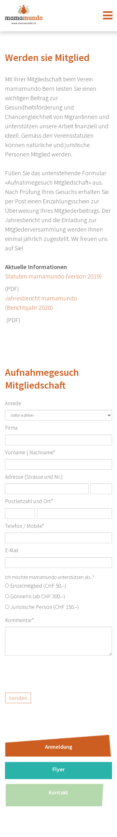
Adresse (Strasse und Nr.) (33, 476)
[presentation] (52, 674)
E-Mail (11, 550)
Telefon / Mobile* (24, 526)
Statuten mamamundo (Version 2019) (53, 276)
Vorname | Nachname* (30, 452)
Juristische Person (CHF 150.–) (44, 607)
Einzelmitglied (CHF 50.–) (38, 585)
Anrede (13, 403)
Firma (11, 427)
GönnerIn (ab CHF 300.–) (37, 596)
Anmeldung (58, 746)
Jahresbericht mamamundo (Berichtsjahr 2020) (41, 302)
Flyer (58, 769)
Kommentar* (19, 620)
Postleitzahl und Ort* (29, 501)
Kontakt (58, 792)
